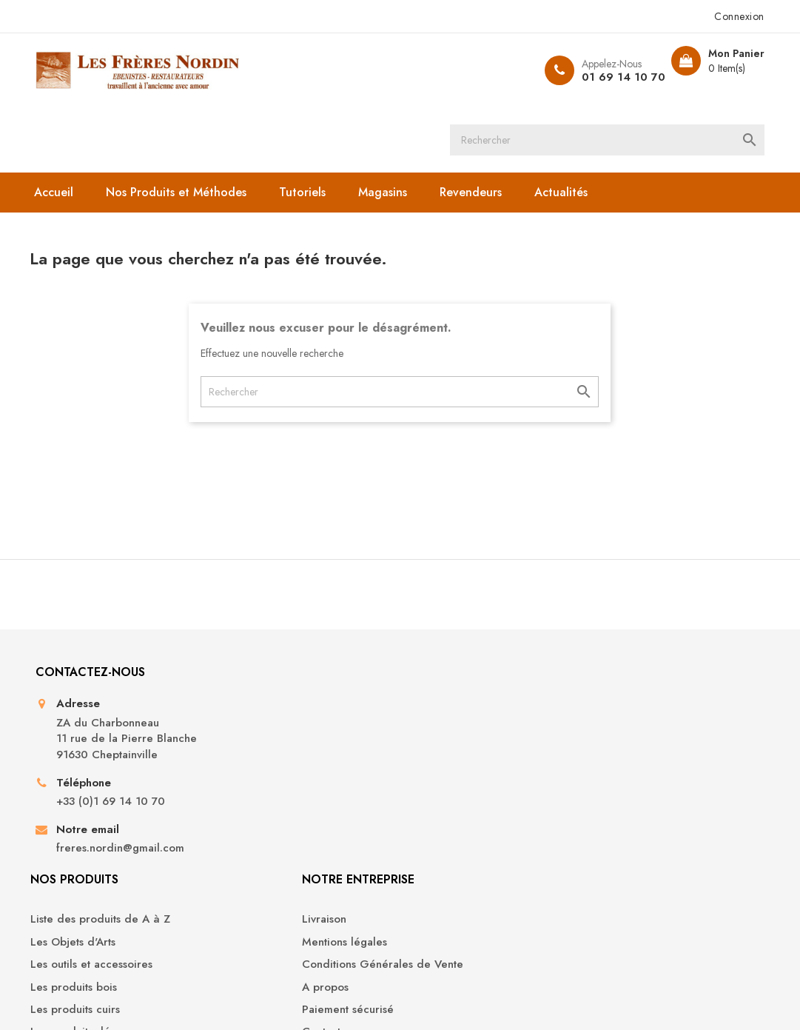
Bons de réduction (638, 768)
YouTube (375, 938)
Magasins (401, 127)
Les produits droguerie (290, 813)
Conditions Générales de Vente (475, 731)
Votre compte (638, 637)
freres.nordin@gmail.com (137, 838)
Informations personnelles (655, 678)
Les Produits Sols (274, 836)
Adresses (613, 746)
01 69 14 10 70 (602, 77)
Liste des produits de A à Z (302, 678)
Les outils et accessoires (293, 724)
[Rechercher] (418, 70)
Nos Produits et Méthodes (194, 127)
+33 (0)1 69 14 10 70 (127, 792)
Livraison (433, 678)
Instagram (425, 938)
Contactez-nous (450, 807)
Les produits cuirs (276, 768)
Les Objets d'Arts (274, 701)
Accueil (72, 127)
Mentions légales (454, 701)
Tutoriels (321, 127)
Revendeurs (489, 127)
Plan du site (441, 829)
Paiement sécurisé (457, 784)
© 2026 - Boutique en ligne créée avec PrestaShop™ (177, 997)
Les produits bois (275, 746)
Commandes (622, 701)
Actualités (579, 127)
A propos (434, 761)
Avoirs (606, 724)
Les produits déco (278, 791)
